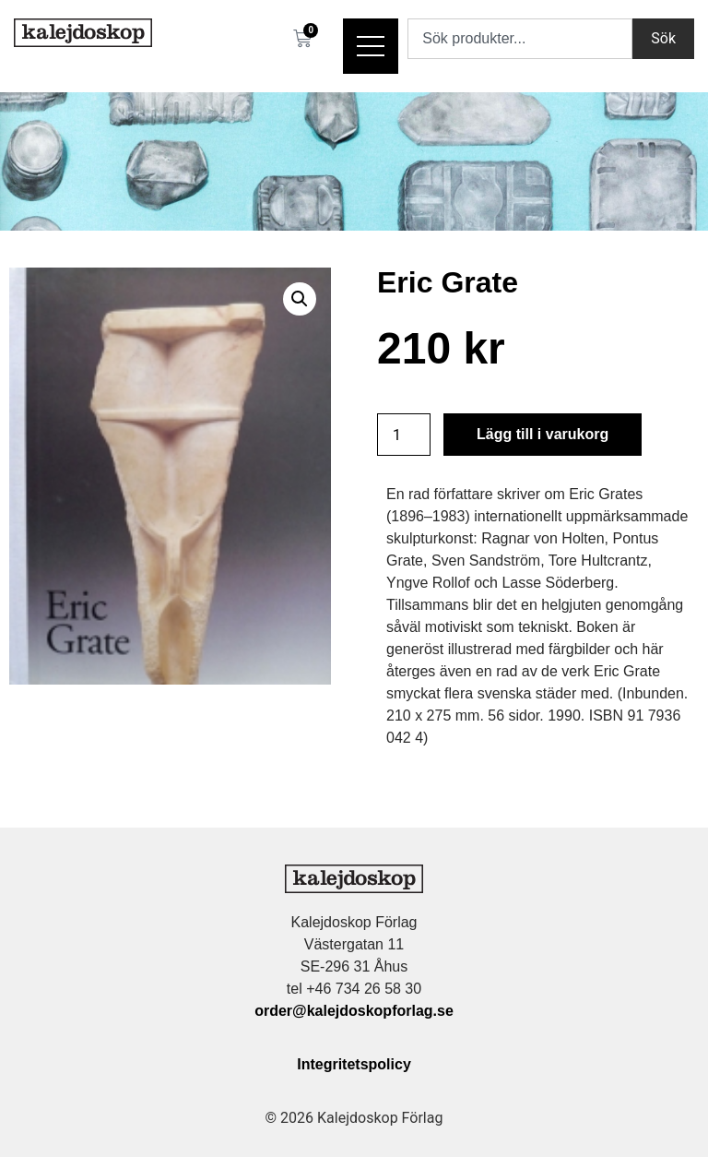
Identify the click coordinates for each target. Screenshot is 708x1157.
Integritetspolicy (354, 1064)
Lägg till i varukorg (542, 434)
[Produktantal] (404, 434)
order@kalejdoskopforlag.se (354, 1011)
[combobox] (519, 38)
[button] (299, 299)
